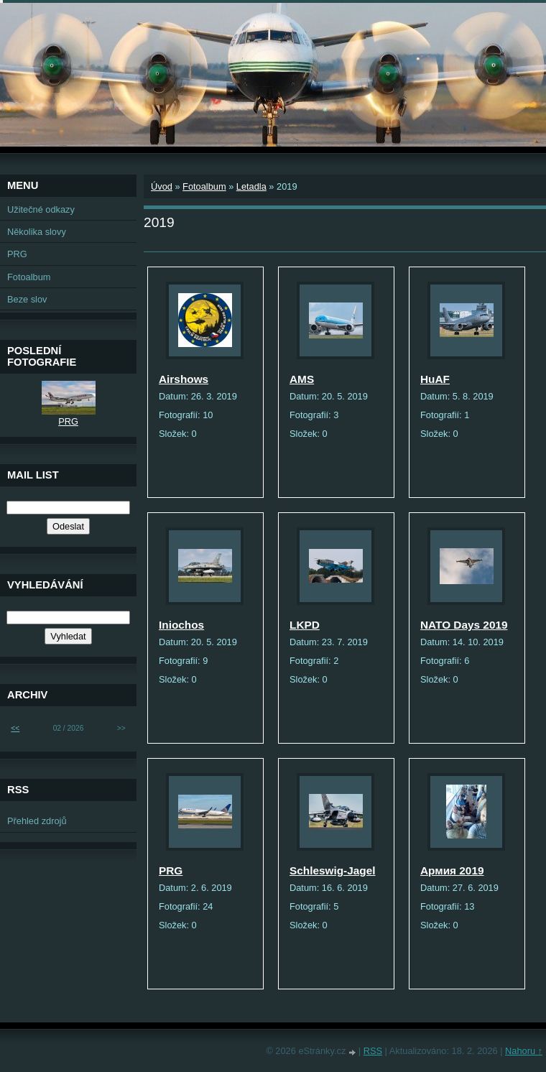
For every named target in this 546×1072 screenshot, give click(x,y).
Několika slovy (36, 231)
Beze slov (27, 299)
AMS (302, 379)
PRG (170, 870)
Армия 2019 (451, 870)
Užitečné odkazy (41, 209)
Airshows (183, 379)
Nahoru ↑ (523, 1050)
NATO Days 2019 (464, 625)
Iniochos (181, 625)
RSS (373, 1050)
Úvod (161, 186)
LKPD (305, 625)
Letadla (251, 186)
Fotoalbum (204, 186)
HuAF (435, 379)
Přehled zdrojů (37, 820)
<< (15, 728)
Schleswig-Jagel (333, 870)
